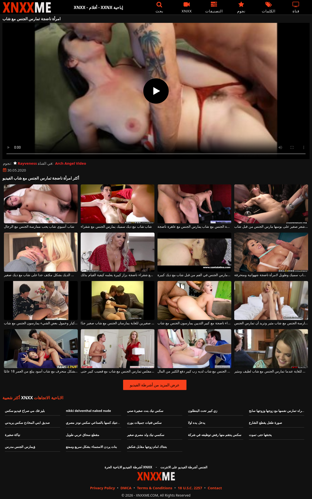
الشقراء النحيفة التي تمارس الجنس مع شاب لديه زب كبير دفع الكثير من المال (194, 371)
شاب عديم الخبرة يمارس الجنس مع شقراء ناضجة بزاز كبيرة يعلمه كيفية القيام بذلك (117, 275)
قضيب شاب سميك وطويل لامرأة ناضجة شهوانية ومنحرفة (271, 275)
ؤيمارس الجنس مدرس (20, 447)
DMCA (125, 487)
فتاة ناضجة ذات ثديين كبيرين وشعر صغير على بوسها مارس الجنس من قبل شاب (271, 227)
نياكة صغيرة (12, 435)
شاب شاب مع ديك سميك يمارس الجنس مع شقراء (116, 227)
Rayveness (25, 163)
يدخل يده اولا (196, 422)
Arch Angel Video (70, 163)
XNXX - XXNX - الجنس (26, 7)
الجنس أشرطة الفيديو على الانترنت (183, 467)
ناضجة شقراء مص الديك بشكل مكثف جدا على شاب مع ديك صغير (41, 275)
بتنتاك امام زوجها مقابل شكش (147, 447)
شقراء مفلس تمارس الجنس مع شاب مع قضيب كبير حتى (117, 371)
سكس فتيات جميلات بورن (144, 422)
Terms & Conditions (154, 487)
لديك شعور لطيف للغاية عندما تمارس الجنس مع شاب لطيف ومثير (271, 371)
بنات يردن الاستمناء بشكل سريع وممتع (91, 447)
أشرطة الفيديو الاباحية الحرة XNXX (128, 467)
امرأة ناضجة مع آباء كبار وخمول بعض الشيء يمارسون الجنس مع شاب (41, 323)
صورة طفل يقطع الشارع (265, 422)
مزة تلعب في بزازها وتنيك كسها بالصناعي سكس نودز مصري (106, 422)
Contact (215, 487)
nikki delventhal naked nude (88, 410)
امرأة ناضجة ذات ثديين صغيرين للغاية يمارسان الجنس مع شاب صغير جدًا (117, 323)
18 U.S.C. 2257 (190, 487)
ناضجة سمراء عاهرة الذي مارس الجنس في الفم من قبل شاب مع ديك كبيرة (194, 275)
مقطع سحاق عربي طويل (82, 435)
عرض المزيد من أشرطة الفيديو (155, 385)
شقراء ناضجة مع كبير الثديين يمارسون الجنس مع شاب (194, 323)
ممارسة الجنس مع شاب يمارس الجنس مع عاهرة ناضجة (194, 227)
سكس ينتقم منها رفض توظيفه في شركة (214, 435)
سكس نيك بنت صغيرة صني (145, 410)
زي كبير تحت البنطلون (202, 410)
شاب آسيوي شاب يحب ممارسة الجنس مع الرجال (39, 227)
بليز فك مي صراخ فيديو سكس (25, 410)
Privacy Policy (102, 487)
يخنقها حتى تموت (260, 435)
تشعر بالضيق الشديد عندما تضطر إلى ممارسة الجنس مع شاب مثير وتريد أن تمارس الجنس (271, 323)
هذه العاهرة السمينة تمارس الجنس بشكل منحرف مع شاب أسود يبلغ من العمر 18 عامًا (41, 371)
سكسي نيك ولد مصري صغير (146, 435)
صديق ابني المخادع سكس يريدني (27, 422)
